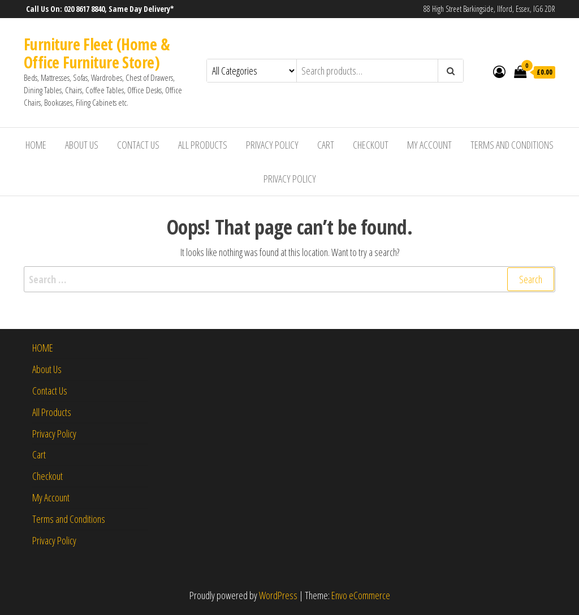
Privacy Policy (272, 144)
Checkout (370, 144)
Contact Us (138, 144)
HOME (35, 144)
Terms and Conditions (512, 144)
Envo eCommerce (360, 595)
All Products (202, 144)
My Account (429, 144)
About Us (81, 144)
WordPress (278, 595)
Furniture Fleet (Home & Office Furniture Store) (97, 53)
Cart (325, 144)
